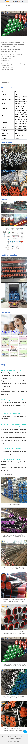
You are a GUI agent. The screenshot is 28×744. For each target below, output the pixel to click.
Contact (11, 738)
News (16, 737)
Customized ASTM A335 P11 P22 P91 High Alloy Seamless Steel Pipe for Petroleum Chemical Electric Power (14, 664)
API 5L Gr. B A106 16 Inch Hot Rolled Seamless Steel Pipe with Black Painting (14, 568)
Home (4, 737)
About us (23, 737)
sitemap (18, 738)
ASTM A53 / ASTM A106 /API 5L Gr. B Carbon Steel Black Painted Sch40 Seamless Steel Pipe (14, 729)
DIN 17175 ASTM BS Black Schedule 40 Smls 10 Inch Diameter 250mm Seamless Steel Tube (14, 697)
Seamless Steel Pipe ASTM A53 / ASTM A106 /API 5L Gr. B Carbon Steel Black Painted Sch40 (14, 535)
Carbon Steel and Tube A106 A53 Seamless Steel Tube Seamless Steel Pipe (14, 632)
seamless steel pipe (14, 504)
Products (10, 737)
